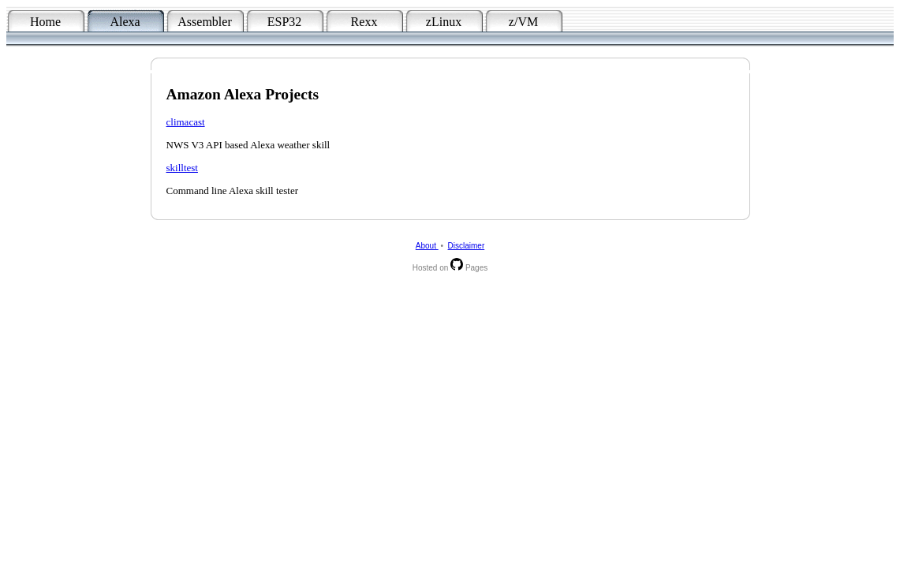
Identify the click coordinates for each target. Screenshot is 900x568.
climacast (185, 122)
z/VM (523, 21)
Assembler (204, 21)
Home (45, 21)
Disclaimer (466, 245)
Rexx (364, 21)
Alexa (125, 21)
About (427, 245)
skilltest (182, 168)
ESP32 (284, 21)
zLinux (443, 21)
